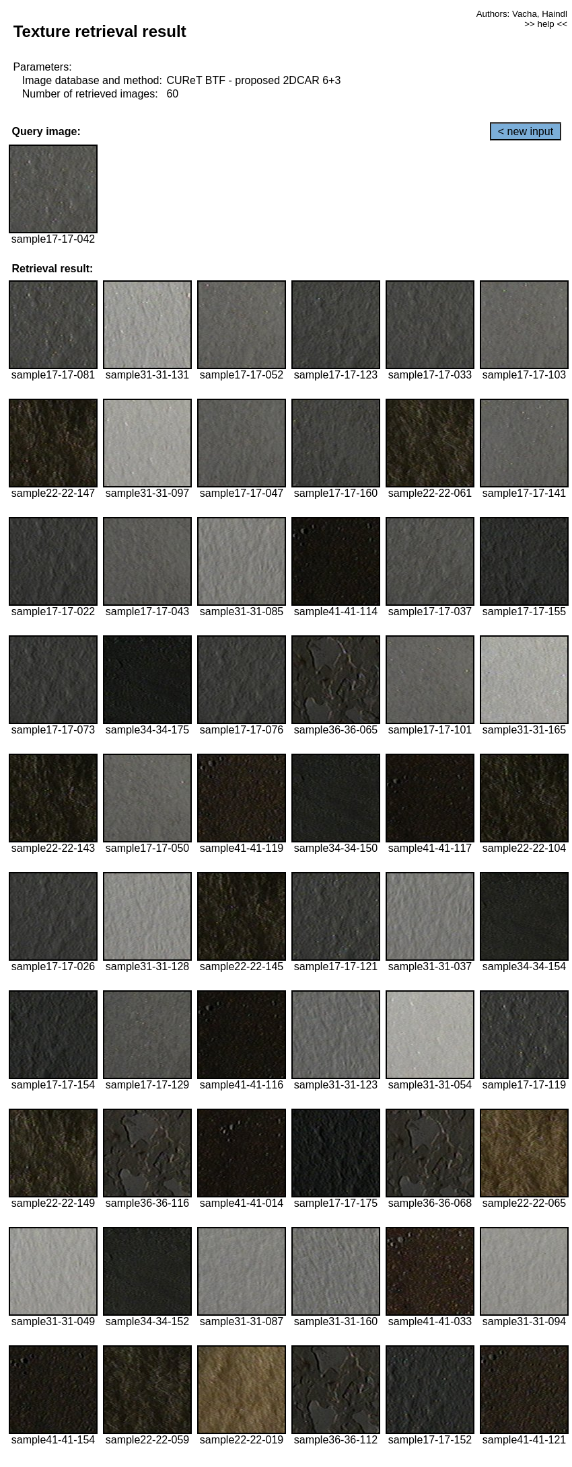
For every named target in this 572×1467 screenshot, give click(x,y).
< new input (525, 131)
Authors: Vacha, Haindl (521, 14)
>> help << (545, 24)
